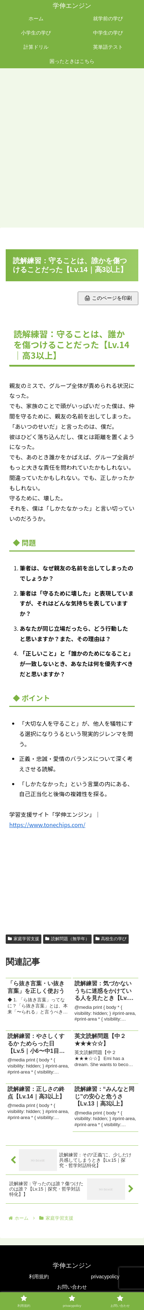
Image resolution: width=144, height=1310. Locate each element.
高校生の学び (111, 938)
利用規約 (39, 1276)
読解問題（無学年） (67, 938)
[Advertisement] (72, 148)
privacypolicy (105, 1276)
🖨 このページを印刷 (108, 298)
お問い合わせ (72, 1287)
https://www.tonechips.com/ (47, 824)
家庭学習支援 (23, 938)
